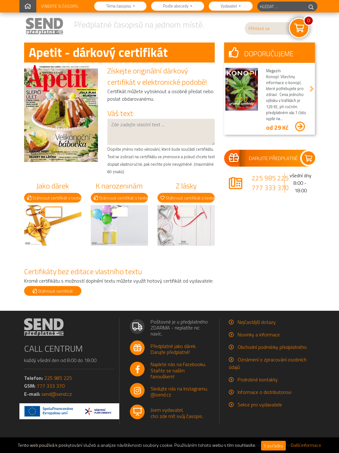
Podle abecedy (176, 6)
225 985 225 (270, 178)
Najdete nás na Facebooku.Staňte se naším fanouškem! (178, 370)
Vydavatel (229, 6)
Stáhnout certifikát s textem (54, 197)
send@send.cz (56, 394)
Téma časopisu (119, 6)
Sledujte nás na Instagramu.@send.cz (179, 391)
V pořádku (273, 445)
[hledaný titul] (281, 6)
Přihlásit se (259, 28)
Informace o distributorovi (264, 392)
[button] (227, 89)
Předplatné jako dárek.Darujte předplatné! (173, 349)
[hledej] (311, 6)
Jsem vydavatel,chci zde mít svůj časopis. (177, 413)
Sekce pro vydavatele (260, 404)
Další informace (306, 445)
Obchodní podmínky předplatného (272, 347)
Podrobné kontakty (258, 379)
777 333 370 (270, 188)
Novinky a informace (259, 334)
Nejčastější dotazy (257, 322)
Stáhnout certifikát (53, 291)
